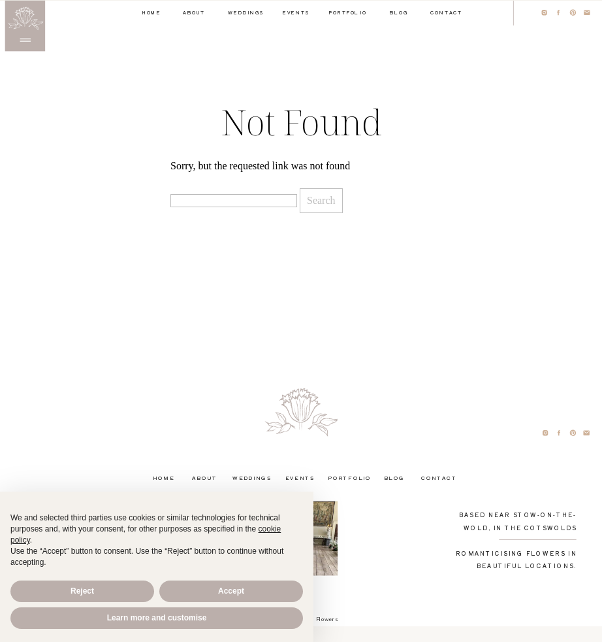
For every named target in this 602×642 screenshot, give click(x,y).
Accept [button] (231, 591)
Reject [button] (82, 591)
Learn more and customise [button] (157, 617)
